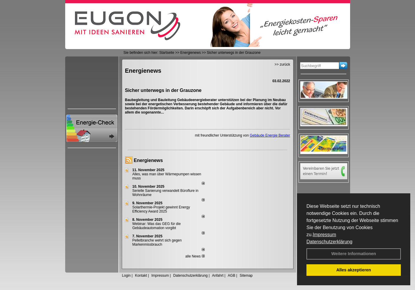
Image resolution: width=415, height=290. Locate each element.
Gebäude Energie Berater (270, 135)
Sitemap (246, 275)
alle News (194, 256)
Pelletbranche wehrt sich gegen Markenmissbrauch (157, 242)
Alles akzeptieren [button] (353, 270)
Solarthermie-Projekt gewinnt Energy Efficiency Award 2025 (161, 209)
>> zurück (282, 64)
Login (126, 275)
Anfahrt (218, 275)
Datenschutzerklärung (329, 241)
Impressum (324, 234)
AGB (231, 275)
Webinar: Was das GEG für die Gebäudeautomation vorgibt (156, 226)
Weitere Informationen (353, 253)
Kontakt (141, 275)
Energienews (148, 160)
